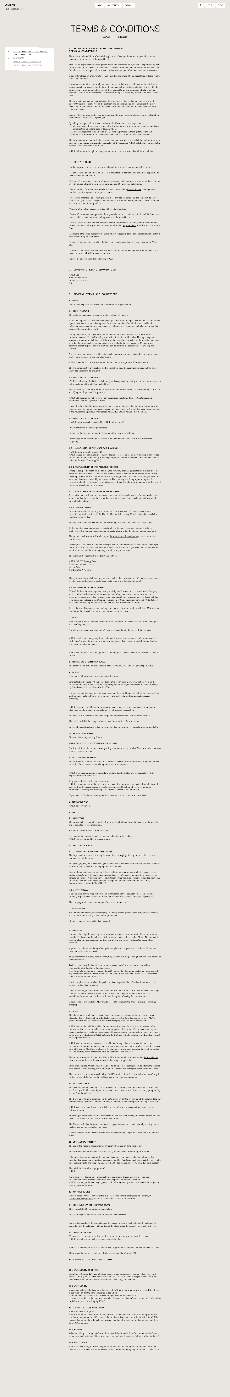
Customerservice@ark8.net (137, 934)
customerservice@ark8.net (140, 523)
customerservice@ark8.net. (110, 1239)
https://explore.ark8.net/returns (124, 536)
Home (7, 9)
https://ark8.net (87, 65)
